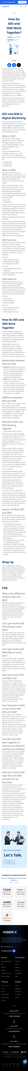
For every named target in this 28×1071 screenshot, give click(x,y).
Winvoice (17, 970)
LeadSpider (18, 973)
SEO (2, 964)
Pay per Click (19, 282)
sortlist (17, 997)
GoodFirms (18, 991)
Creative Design (5, 976)
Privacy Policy (5, 994)
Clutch (17, 985)
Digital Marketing (6, 961)
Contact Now (22, 2)
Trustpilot (18, 994)
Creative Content (6, 973)
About (3, 988)
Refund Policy (5, 997)
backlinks (14, 253)
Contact (3, 1000)
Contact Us (9, 862)
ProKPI (17, 964)
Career (3, 991)
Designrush (18, 988)
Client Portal (5, 985)
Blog (16, 976)
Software (3, 970)
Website (3, 967)
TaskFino (17, 961)
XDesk (17, 967)
